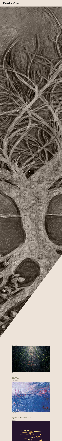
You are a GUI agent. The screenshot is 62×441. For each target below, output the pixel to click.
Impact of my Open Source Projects (21, 418)
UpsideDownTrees (11, 3)
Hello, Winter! (15, 378)
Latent (13, 343)
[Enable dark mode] (35, 3)
